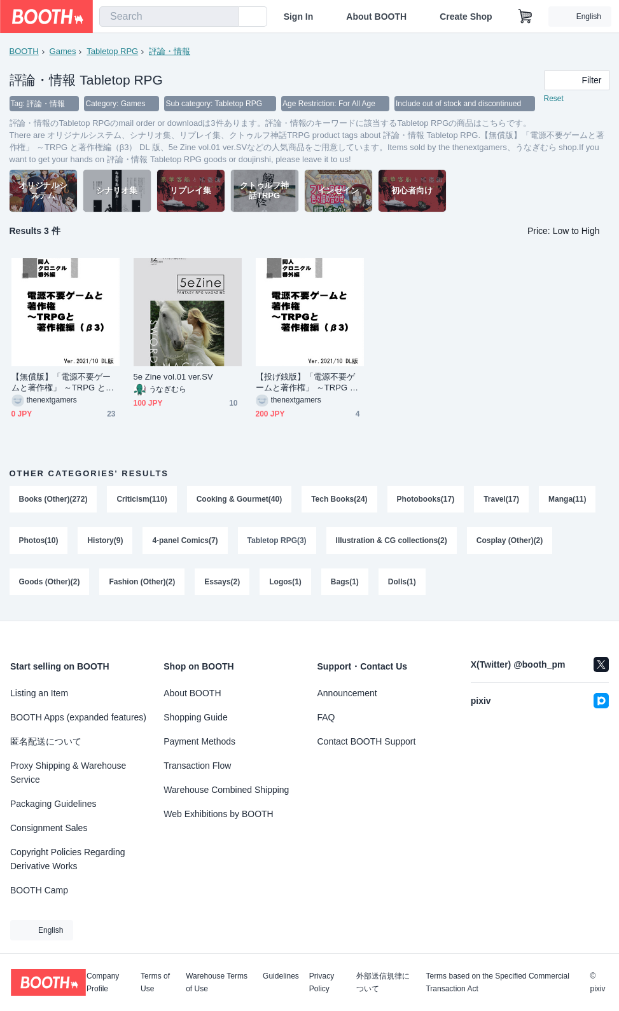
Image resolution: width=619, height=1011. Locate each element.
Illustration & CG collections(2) (391, 541)
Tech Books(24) (340, 499)
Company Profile (103, 982)
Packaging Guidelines (53, 804)
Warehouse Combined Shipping (226, 790)
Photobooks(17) (426, 499)
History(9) (105, 541)
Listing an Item (39, 693)
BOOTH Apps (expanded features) (78, 717)
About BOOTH (376, 16)
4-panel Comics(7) (185, 541)
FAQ (326, 717)
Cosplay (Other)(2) (509, 541)
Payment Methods (199, 741)
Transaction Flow (197, 765)
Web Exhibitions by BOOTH (218, 814)
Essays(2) (222, 583)
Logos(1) (286, 583)
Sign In (299, 16)
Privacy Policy (321, 982)
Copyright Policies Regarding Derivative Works (67, 859)
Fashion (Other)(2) (142, 583)
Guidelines (281, 976)
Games (63, 51)
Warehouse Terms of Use (216, 982)
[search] (225, 17)
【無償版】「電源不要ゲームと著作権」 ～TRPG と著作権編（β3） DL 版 (63, 383)
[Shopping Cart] (525, 16)
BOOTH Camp (39, 890)
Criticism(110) (142, 499)
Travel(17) (502, 499)
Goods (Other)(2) (49, 583)
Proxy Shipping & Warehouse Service (68, 772)
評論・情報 (169, 51)
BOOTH (24, 51)
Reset (554, 99)
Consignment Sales (48, 828)
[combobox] (169, 16)
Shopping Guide (195, 717)
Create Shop (466, 16)
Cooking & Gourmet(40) (239, 499)
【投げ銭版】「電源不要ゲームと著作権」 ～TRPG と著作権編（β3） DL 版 (307, 383)
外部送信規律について (383, 982)
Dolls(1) (402, 583)
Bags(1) (345, 583)
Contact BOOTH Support (366, 741)
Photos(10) (39, 541)
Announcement (347, 693)
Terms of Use (155, 982)
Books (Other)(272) (53, 499)
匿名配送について (45, 741)
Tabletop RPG (112, 51)
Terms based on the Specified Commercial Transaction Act (497, 982)
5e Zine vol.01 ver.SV (173, 377)
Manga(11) (568, 499)
